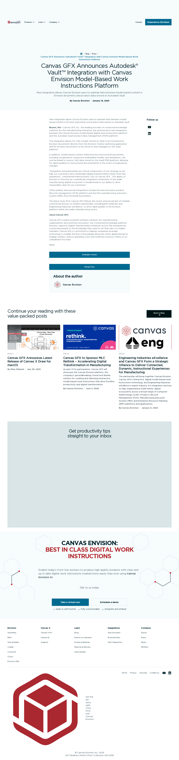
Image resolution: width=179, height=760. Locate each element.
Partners (144, 647)
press (94, 54)
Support (44, 642)
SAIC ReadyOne (115, 642)
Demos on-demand (83, 637)
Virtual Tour (89, 267)
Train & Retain (13, 642)
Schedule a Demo (89, 255)
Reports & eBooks (82, 647)
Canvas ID (45, 637)
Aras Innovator (114, 633)
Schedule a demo (109, 602)
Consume (11, 652)
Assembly (11, 633)
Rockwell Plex (114, 637)
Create (10, 647)
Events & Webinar (82, 642)
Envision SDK (13, 661)
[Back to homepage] (13, 22)
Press (143, 637)
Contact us (154, 673)
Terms (124, 673)
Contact (138, 22)
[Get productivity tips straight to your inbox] (89, 481)
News (143, 642)
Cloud (10, 657)
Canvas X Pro (46, 633)
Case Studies (80, 652)
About (144, 633)
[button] (29, 22)
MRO (9, 637)
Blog (87, 54)
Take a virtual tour (70, 602)
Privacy (133, 673)
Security (143, 673)
